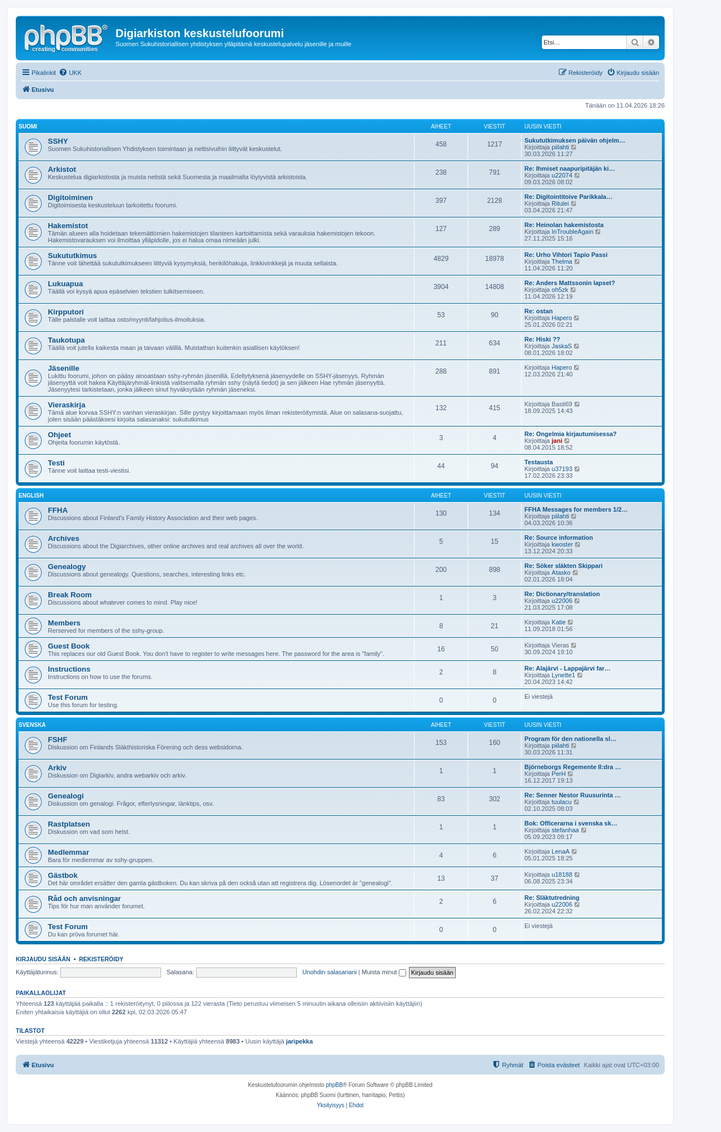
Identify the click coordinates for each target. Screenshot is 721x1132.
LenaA (560, 851)
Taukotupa (66, 340)
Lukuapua (65, 283)
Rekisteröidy (101, 959)
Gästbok (63, 875)
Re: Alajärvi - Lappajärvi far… (567, 668)
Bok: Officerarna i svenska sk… (570, 823)
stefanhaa (564, 830)
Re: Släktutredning (552, 897)
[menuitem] (70, 72)
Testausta (538, 462)
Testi (56, 463)
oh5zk (559, 289)
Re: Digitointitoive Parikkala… (568, 196)
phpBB (334, 1085)
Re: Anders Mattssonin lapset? (569, 282)
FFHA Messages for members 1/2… (576, 509)
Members (64, 623)
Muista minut (384, 972)
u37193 (561, 468)
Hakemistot (68, 225)
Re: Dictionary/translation (562, 594)
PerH (558, 773)
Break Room (70, 595)
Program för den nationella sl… (570, 738)
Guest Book (69, 646)
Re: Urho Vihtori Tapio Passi (566, 254)
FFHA (58, 510)
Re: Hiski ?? (542, 339)
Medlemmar (68, 852)
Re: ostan (538, 311)
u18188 (561, 874)
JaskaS (561, 346)
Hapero (561, 317)
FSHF (57, 739)
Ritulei (560, 203)
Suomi (28, 126)
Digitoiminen (70, 197)
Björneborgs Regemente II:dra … (572, 766)
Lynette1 (563, 675)
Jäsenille (63, 368)
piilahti (560, 147)
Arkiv (57, 767)
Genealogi (66, 796)
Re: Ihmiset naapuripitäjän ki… (569, 168)
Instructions (69, 669)
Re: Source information (558, 537)
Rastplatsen (69, 824)
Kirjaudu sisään (43, 959)
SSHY (58, 141)
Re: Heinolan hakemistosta (564, 224)
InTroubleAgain (572, 231)
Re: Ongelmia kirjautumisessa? (570, 433)
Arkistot (62, 169)
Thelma (561, 261)
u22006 (561, 600)
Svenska (32, 725)
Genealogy (67, 566)
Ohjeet (59, 434)
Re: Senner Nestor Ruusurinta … (572, 795)
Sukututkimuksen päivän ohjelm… (574, 140)
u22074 (561, 175)
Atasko (561, 572)
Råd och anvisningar (84, 898)
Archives (63, 538)
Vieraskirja (67, 405)
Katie (558, 622)
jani (556, 440)
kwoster (562, 544)
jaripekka (299, 1041)
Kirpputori (66, 312)
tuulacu (561, 801)
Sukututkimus (72, 255)
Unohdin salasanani (329, 972)
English (31, 495)
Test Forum (68, 697)
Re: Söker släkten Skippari (563, 565)
